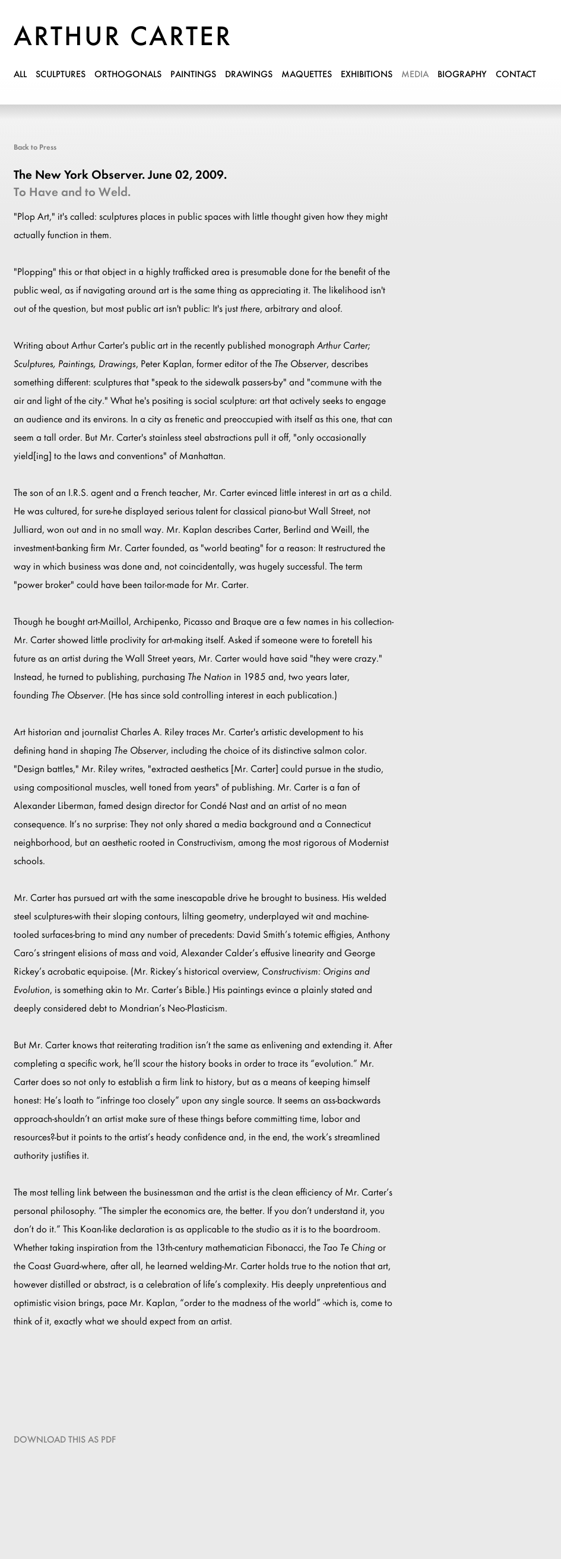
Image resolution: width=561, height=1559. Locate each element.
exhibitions (366, 75)
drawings (248, 75)
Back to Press (35, 147)
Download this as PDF (65, 1440)
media (415, 75)
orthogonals (127, 75)
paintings (193, 75)
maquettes (306, 75)
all (20, 75)
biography (462, 75)
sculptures (60, 75)
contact (516, 75)
